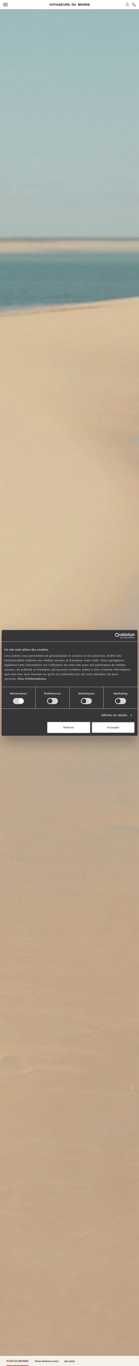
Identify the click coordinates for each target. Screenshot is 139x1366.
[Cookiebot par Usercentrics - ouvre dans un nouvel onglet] (118, 636)
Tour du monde (17, 1361)
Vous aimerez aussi (46, 1361)
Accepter (113, 727)
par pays (69, 1361)
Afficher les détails (114, 715)
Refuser (68, 727)
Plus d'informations (31, 678)
